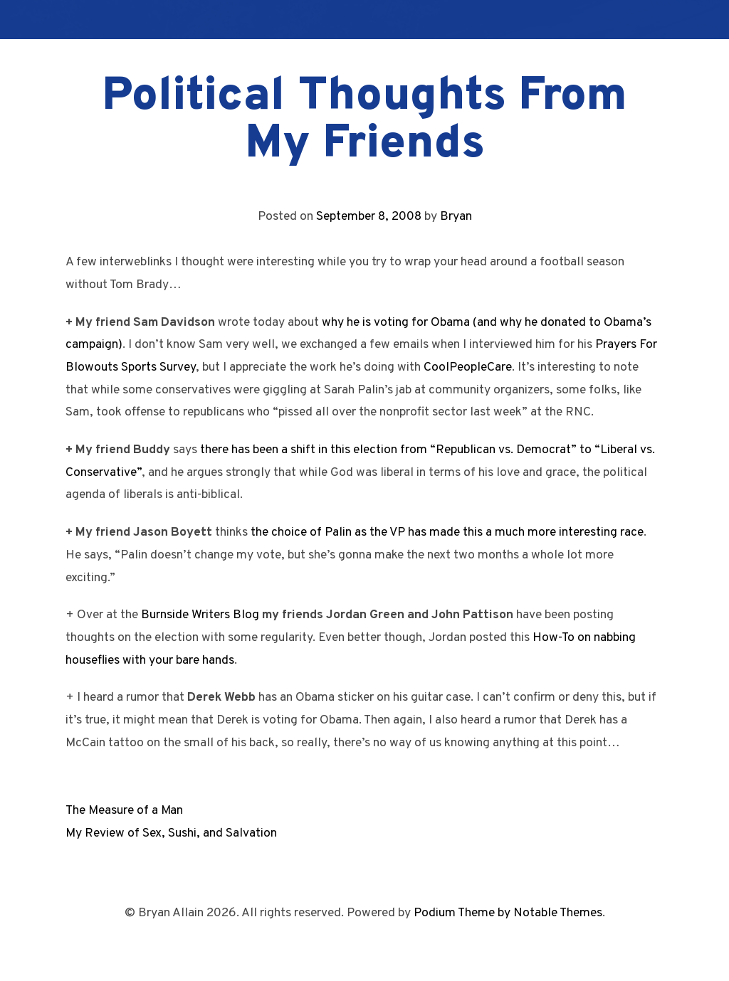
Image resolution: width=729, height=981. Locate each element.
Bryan (456, 216)
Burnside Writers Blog (200, 615)
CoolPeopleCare (468, 367)
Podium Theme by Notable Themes (508, 913)
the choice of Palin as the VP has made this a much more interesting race (447, 532)
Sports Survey (158, 367)
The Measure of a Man (124, 810)
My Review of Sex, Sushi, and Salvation (171, 833)
